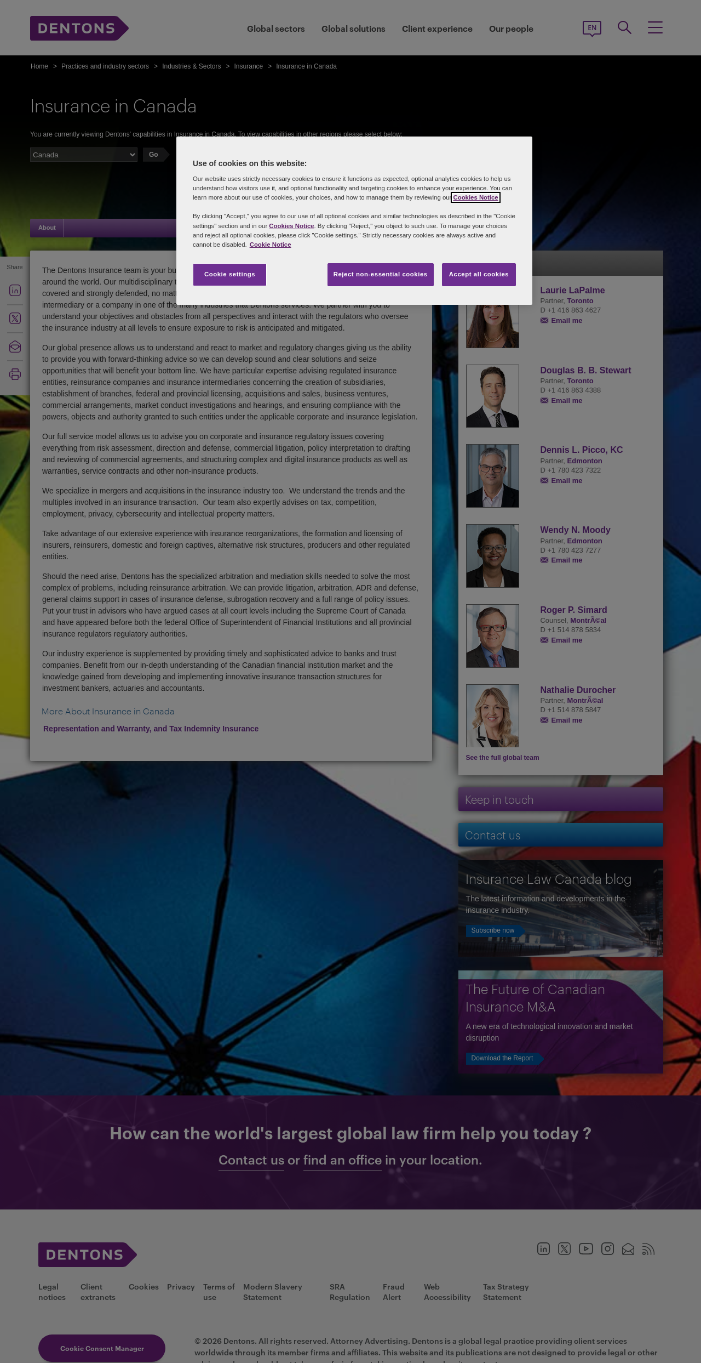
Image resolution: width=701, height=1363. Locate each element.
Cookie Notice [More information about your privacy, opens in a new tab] (270, 244)
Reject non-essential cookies (381, 274)
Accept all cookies (479, 274)
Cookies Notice (475, 197)
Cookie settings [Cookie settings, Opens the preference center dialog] (229, 274)
